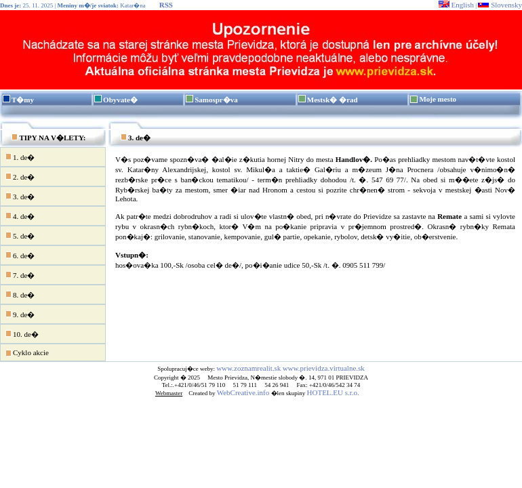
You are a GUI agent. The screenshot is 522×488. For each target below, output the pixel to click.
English (456, 5)
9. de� (20, 314)
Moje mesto (437, 99)
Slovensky (500, 5)
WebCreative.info (243, 392)
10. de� (22, 333)
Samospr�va (216, 100)
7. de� (20, 274)
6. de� (20, 255)
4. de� (20, 215)
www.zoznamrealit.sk (248, 368)
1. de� (20, 156)
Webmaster (168, 393)
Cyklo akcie (27, 353)
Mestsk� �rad (332, 100)
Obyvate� (120, 100)
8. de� (20, 294)
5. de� (20, 235)
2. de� (20, 176)
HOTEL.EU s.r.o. (333, 392)
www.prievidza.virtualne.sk (324, 368)
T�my (23, 100)
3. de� (20, 196)
